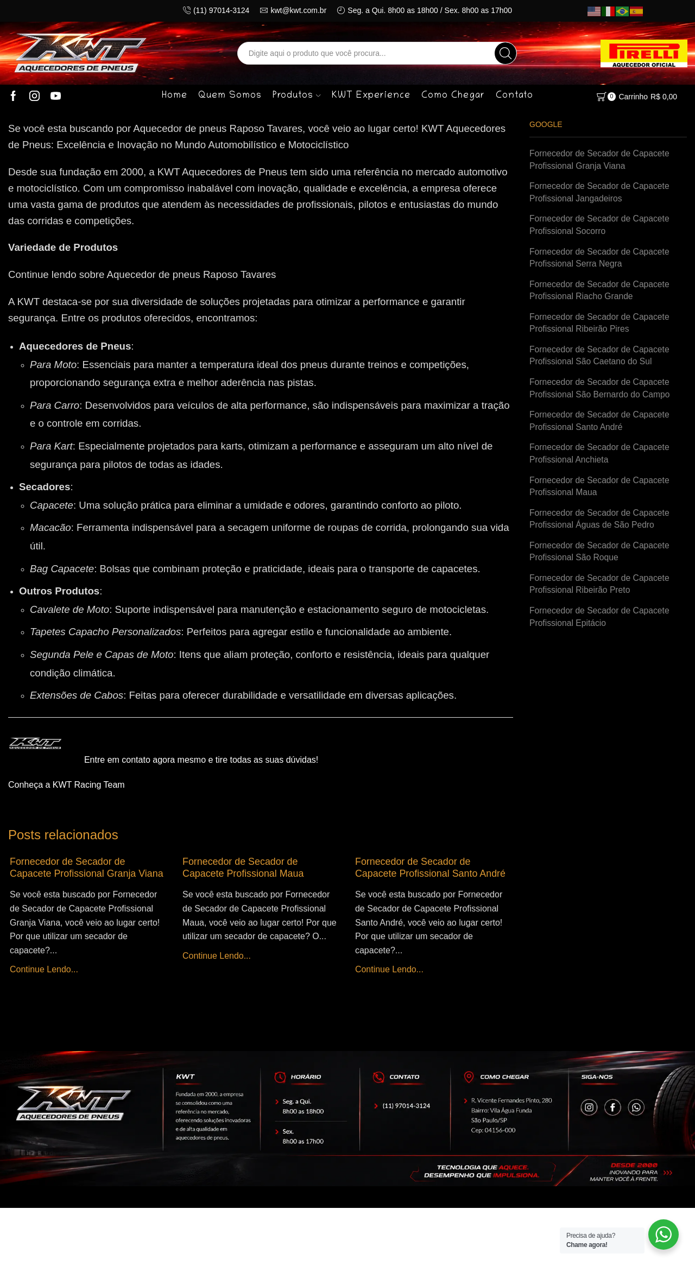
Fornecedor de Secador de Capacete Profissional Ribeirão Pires (600, 325)
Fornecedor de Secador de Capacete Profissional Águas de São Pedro (600, 524)
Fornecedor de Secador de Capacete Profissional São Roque (600, 557)
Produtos (296, 96)
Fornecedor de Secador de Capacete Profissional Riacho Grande (600, 292)
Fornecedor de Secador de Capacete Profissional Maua (244, 867)
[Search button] (505, 53)
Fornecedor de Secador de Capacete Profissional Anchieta (600, 458)
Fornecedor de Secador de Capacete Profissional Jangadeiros (600, 193)
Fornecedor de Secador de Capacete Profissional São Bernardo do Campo (600, 391)
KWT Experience (371, 96)
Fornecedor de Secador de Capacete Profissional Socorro (600, 226)
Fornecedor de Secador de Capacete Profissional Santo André (431, 867)
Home (174, 96)
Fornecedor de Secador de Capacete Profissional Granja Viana (88, 867)
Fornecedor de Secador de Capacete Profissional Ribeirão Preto (600, 590)
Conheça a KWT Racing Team (66, 784)
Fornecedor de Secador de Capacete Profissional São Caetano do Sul (600, 358)
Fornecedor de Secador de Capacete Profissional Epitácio (600, 623)
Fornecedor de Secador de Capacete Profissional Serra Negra (600, 259)
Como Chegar (453, 96)
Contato (514, 96)
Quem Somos (230, 96)
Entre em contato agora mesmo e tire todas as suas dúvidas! (201, 759)
